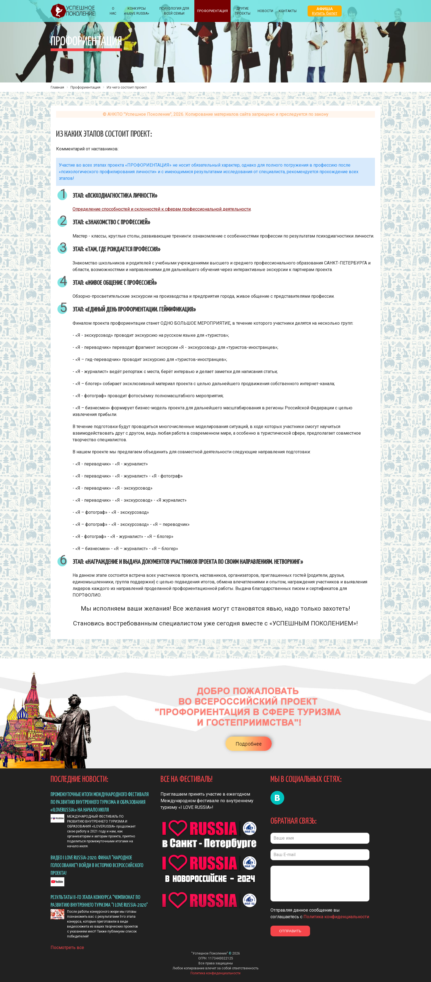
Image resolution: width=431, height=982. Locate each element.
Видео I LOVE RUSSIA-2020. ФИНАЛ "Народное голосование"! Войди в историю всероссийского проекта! (97, 865)
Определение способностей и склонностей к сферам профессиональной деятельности (162, 209)
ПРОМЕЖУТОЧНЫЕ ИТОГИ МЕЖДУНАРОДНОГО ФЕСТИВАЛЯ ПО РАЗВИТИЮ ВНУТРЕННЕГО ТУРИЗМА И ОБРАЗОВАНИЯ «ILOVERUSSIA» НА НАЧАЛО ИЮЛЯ (100, 802)
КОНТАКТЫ (288, 11)
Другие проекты (242, 11)
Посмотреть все (67, 945)
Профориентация (212, 11)
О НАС (113, 11)
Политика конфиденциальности (336, 916)
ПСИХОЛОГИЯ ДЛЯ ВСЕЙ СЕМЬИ (174, 11)
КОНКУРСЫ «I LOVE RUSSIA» (136, 11)
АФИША (324, 10)
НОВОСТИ (265, 11)
